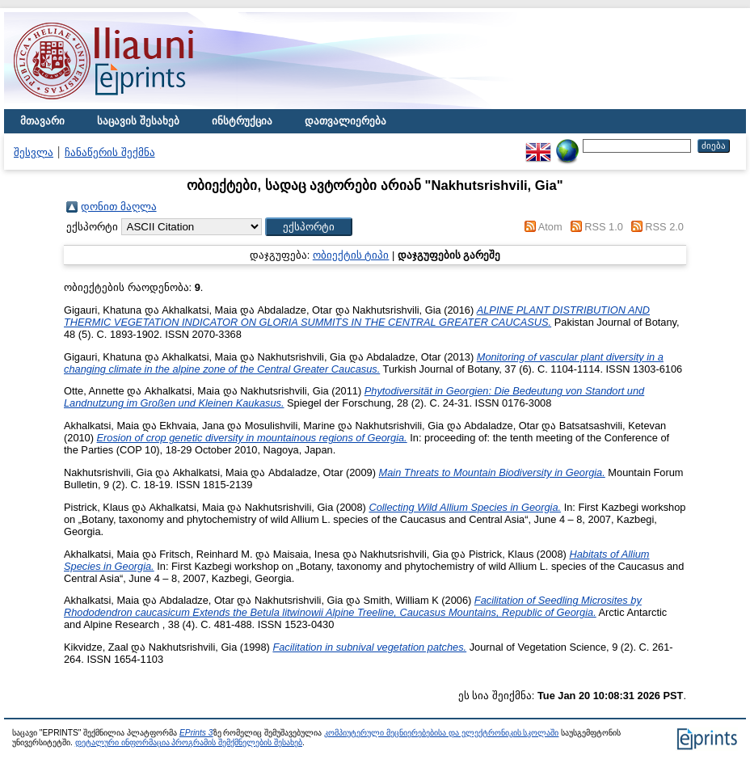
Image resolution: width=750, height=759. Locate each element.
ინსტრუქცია (242, 121)
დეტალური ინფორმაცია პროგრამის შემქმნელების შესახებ (188, 742)
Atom (550, 227)
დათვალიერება (345, 121)
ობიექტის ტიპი (351, 255)
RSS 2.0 (664, 227)
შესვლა (33, 152)
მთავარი (42, 121)
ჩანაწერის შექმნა (110, 152)
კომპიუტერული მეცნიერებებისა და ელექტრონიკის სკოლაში (441, 732)
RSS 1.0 (603, 227)
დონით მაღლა (119, 206)
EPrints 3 (196, 732)
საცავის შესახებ (138, 121)
